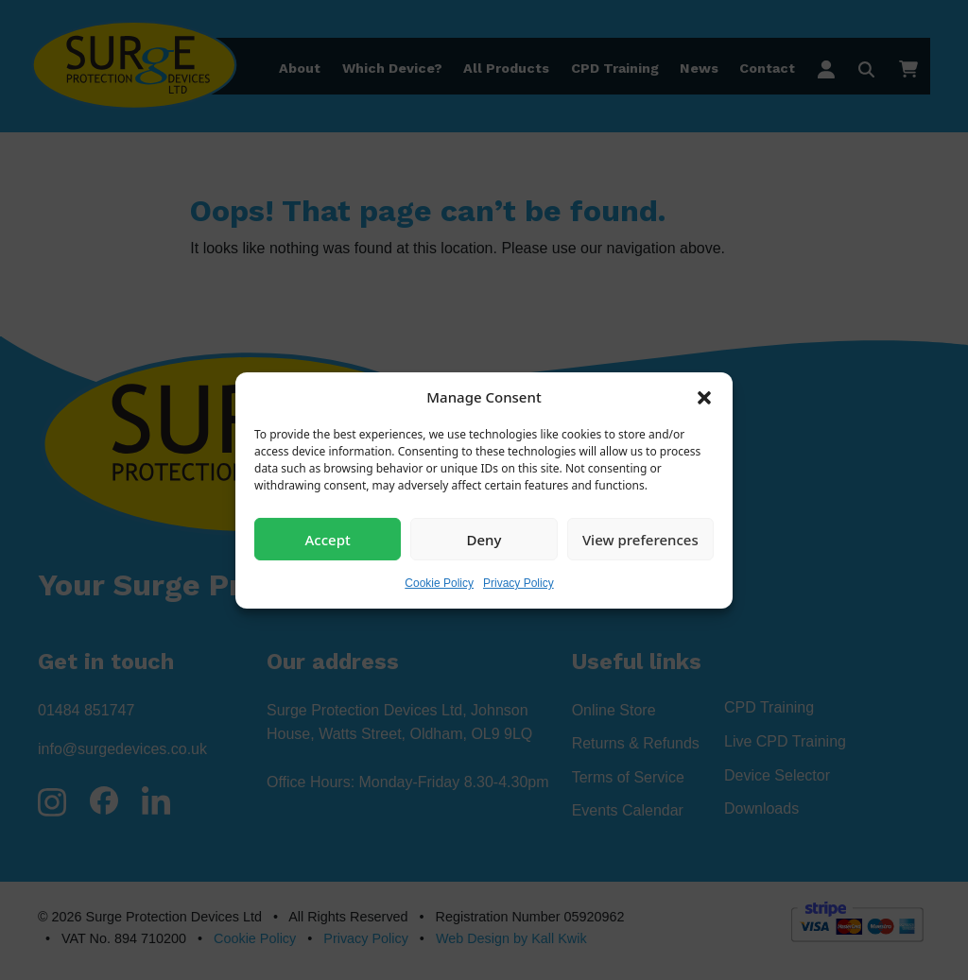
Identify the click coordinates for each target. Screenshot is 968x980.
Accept (328, 538)
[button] (704, 396)
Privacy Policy (518, 583)
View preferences (640, 538)
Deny (484, 538)
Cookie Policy (439, 583)
